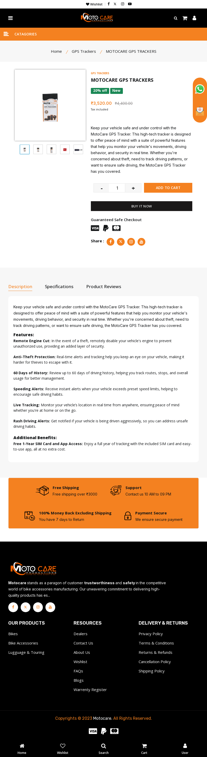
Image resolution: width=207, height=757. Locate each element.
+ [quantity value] (133, 187)
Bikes (13, 633)
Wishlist (94, 4)
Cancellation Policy (155, 661)
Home (56, 51)
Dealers (80, 633)
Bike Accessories (23, 642)
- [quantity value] (102, 187)
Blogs (79, 680)
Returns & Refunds (155, 652)
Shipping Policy (152, 670)
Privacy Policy (151, 633)
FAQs (78, 670)
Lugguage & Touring (26, 652)
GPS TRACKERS (101, 73)
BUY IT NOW (141, 205)
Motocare (102, 718)
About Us (82, 652)
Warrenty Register (90, 689)
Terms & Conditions (156, 642)
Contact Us (83, 642)
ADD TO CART (168, 187)
